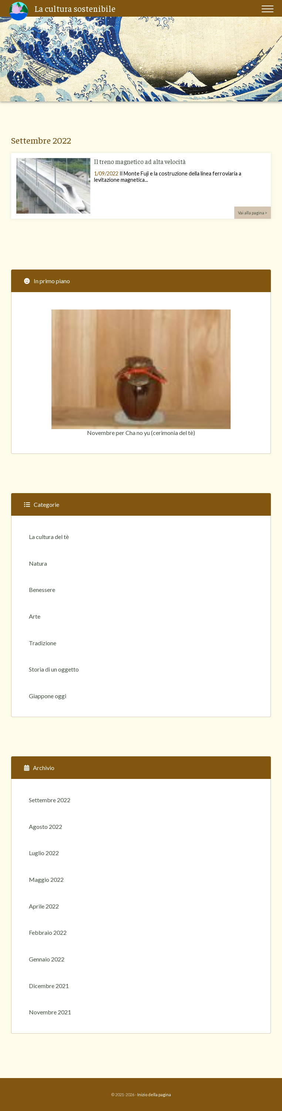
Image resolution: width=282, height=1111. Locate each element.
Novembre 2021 (50, 1011)
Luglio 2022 (44, 852)
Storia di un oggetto (54, 669)
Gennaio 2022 (46, 959)
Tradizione (42, 642)
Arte (34, 616)
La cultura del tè (49, 536)
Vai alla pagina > (252, 212)
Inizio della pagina (154, 1094)
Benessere (42, 589)
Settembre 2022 (49, 799)
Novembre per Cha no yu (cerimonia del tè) (141, 372)
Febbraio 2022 (48, 932)
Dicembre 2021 (49, 985)
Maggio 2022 (46, 879)
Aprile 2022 (44, 906)
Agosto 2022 (45, 826)
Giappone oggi (47, 695)
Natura (38, 563)
